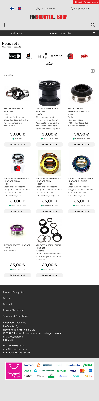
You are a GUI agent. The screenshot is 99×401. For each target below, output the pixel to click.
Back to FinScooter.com (86, 2)
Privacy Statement (13, 310)
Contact (7, 304)
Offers (6, 298)
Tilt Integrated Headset (17, 245)
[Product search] (47, 25)
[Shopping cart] (80, 9)
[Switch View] (93, 72)
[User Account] (46, 9)
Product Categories (61, 33)
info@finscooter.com (15, 349)
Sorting (8, 75)
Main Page (16, 33)
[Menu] (94, 33)
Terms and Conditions (15, 316)
